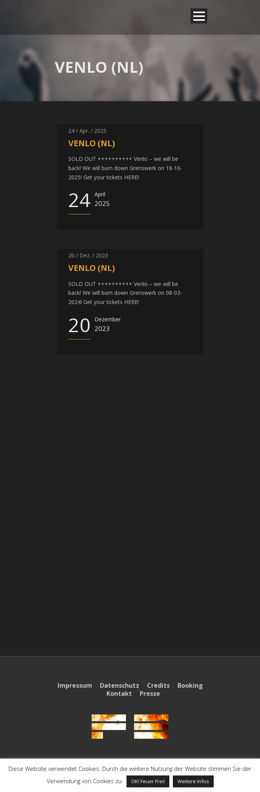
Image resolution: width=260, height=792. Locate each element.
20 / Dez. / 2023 (88, 255)
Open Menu (199, 15)
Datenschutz (119, 685)
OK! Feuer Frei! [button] (148, 781)
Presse (150, 693)
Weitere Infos (193, 781)
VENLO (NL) (91, 143)
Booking (190, 685)
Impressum (74, 685)
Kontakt (119, 693)
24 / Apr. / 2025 (87, 130)
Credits (158, 685)
